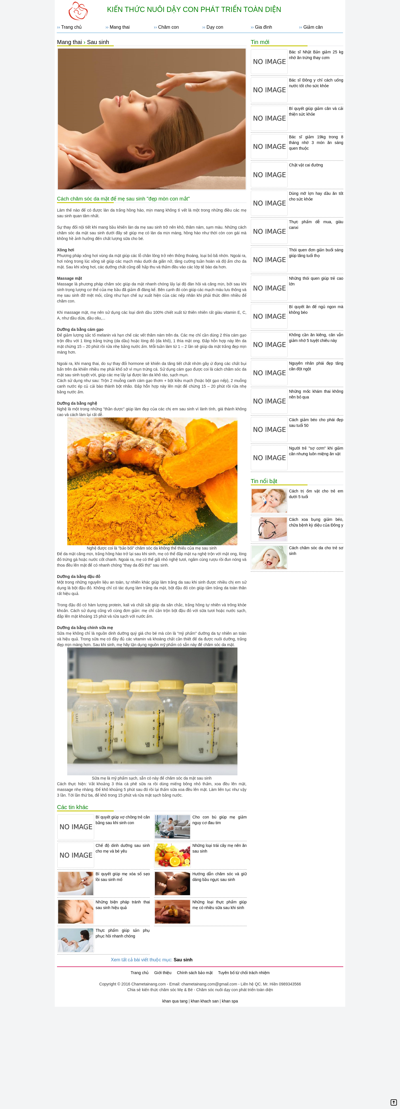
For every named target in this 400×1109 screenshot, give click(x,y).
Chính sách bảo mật (195, 972)
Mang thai (120, 27)
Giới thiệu (163, 972)
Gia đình (263, 27)
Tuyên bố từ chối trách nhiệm (244, 972)
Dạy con (215, 27)
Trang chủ (71, 27)
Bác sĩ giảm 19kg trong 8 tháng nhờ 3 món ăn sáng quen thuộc (316, 143)
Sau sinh (98, 42)
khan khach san (204, 1001)
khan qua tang (175, 1001)
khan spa (230, 1001)
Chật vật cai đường (306, 165)
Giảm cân (313, 27)
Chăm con (168, 27)
